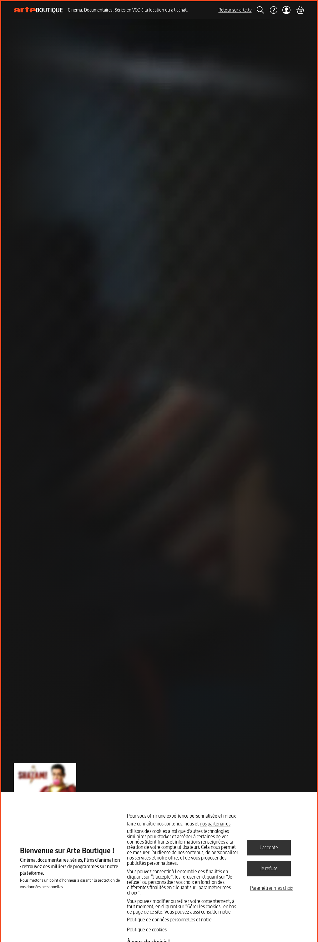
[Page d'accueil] (38, 10)
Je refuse (269, 868)
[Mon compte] (286, 10)
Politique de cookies (147, 929)
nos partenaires (215, 823)
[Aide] (273, 10)
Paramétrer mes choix (271, 888)
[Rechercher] (260, 10)
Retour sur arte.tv (235, 10)
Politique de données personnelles (161, 919)
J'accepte (269, 847)
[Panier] (299, 10)
